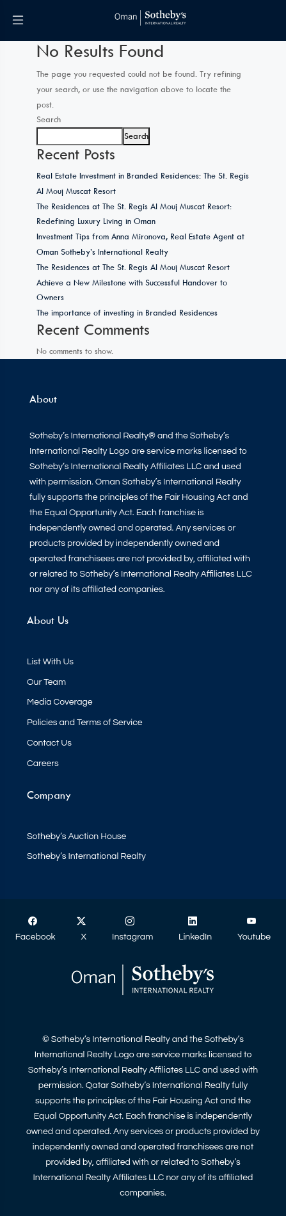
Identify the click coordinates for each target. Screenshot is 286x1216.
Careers (43, 763)
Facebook (35, 929)
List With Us (50, 661)
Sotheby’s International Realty (86, 856)
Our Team (46, 682)
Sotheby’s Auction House (76, 836)
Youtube (254, 929)
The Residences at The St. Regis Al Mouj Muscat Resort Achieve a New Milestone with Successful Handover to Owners (133, 282)
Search (48, 119)
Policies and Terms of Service (85, 722)
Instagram (132, 929)
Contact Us (49, 743)
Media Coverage (60, 702)
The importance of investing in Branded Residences (127, 312)
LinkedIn (195, 929)
